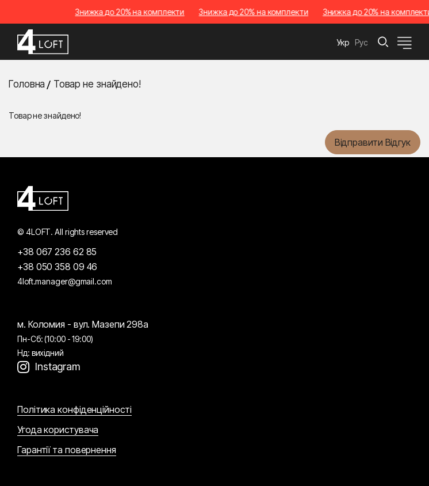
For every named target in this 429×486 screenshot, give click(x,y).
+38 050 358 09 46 (57, 266)
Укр (343, 42)
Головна (27, 84)
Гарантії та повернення (66, 449)
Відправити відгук (373, 142)
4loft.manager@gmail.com (64, 281)
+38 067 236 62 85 (57, 251)
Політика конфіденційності (74, 409)
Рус (361, 42)
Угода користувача (57, 429)
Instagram (57, 366)
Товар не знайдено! (97, 84)
